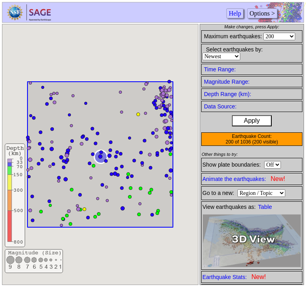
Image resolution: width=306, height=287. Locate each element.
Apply (252, 120)
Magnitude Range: (226, 82)
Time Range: (220, 69)
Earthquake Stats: (234, 276)
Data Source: (220, 106)
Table (265, 207)
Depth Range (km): (227, 94)
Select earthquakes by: (234, 49)
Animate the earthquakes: (243, 178)
